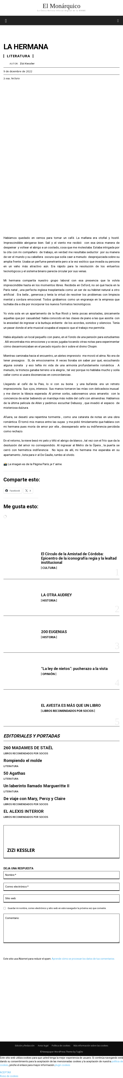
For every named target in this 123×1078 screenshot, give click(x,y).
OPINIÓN (48, 674)
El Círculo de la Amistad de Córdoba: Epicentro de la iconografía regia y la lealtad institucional (79, 558)
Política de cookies (61, 1045)
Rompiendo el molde (22, 760)
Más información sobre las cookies (91, 1045)
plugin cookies (62, 1065)
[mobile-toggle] (5, 20)
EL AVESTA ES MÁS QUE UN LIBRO (71, 705)
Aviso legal (43, 1045)
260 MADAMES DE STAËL (28, 747)
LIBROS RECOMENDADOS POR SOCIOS (68, 710)
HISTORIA (49, 600)
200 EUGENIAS (54, 632)
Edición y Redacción (24, 1045)
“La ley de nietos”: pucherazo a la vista (74, 668)
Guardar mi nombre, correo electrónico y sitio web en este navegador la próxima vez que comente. (57, 908)
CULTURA (49, 567)
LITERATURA (10, 766)
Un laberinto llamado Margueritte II (36, 785)
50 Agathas (14, 773)
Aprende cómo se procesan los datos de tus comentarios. (83, 958)
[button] (118, 20)
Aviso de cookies (9, 1076)
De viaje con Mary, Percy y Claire (34, 798)
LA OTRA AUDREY (56, 595)
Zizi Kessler (27, 63)
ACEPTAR (5, 1072)
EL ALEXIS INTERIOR (23, 811)
